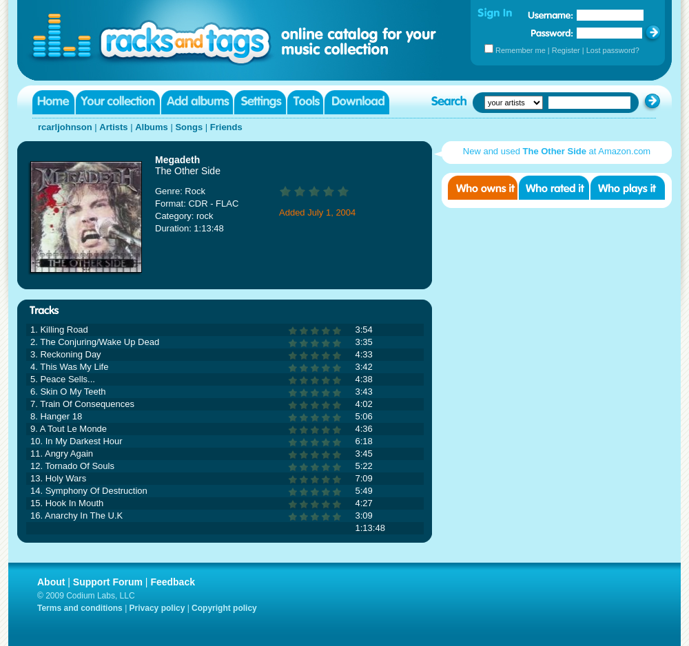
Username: (550, 15)
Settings (260, 102)
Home (53, 102)
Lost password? (612, 50)
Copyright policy (224, 608)
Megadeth (177, 159)
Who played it (627, 188)
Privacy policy (157, 608)
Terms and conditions (80, 608)
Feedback (172, 581)
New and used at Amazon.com (556, 151)
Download (357, 102)
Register (566, 50)
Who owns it (482, 188)
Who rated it (554, 188)
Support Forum (108, 581)
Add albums (197, 102)
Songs (189, 127)
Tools (305, 102)
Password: (552, 33)
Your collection (118, 102)
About (51, 581)
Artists (113, 127)
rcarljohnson (65, 127)
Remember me (520, 50)
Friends (226, 127)
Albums (151, 127)
